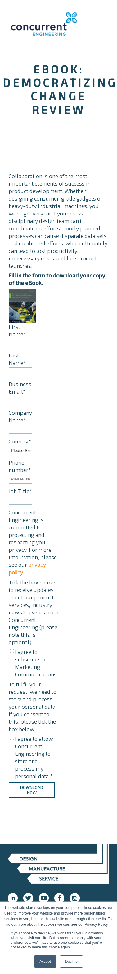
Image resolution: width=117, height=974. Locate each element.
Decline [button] (71, 961)
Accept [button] (45, 961)
